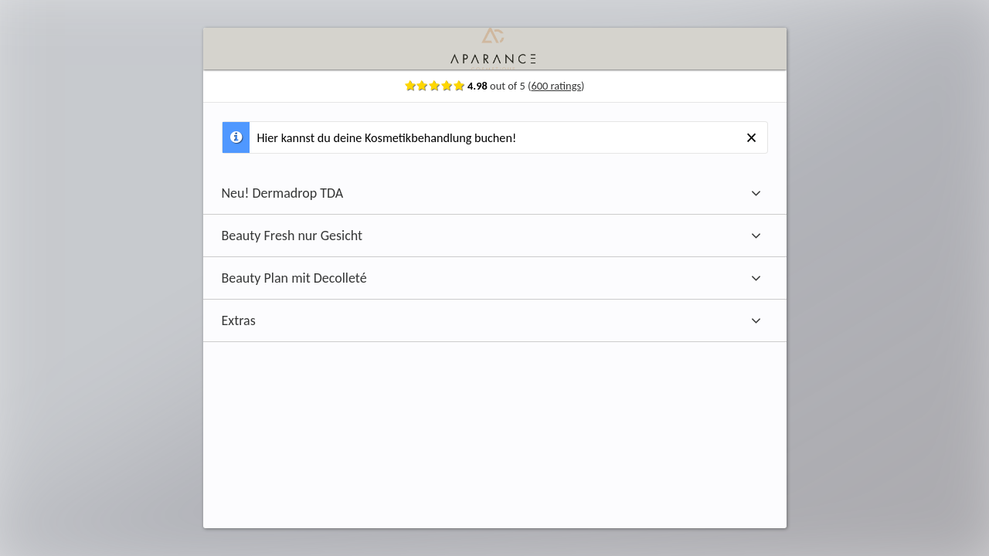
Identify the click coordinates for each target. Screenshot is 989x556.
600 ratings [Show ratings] (591, 86)
